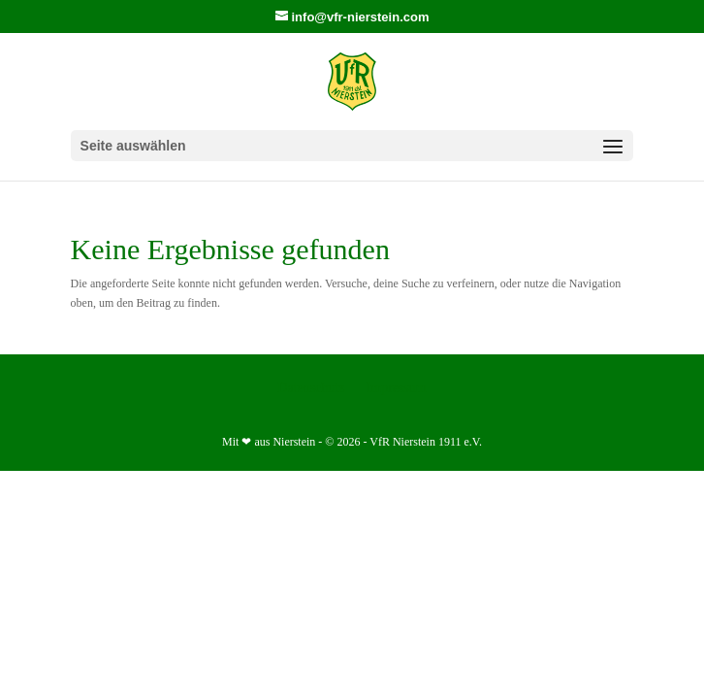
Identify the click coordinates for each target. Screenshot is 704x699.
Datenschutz (310, 388)
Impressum (396, 388)
